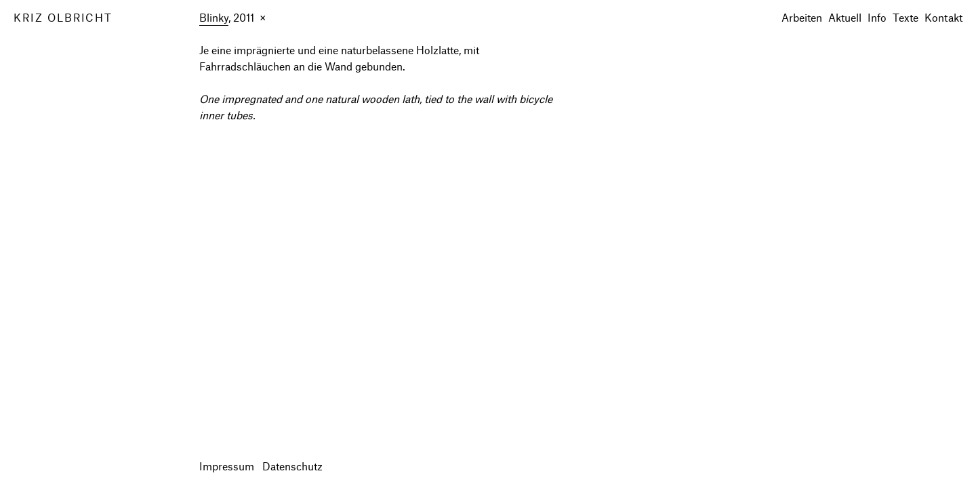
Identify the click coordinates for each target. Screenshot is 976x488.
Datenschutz (292, 466)
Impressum (226, 466)
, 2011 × (232, 18)
